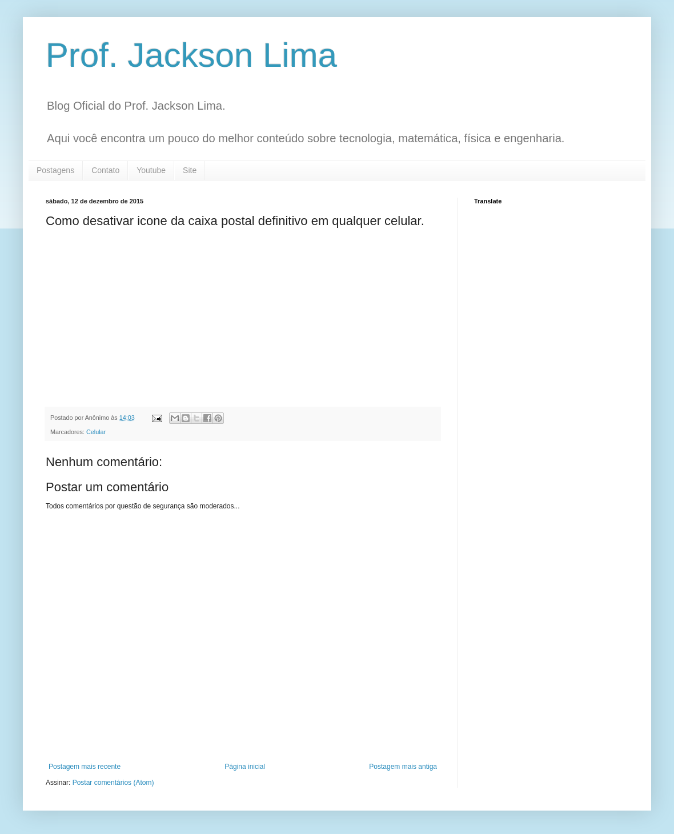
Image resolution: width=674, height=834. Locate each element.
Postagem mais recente (85, 767)
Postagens (55, 170)
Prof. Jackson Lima (191, 55)
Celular (96, 431)
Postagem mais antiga (403, 767)
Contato (105, 170)
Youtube (151, 170)
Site (189, 170)
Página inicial (244, 767)
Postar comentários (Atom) (113, 783)
